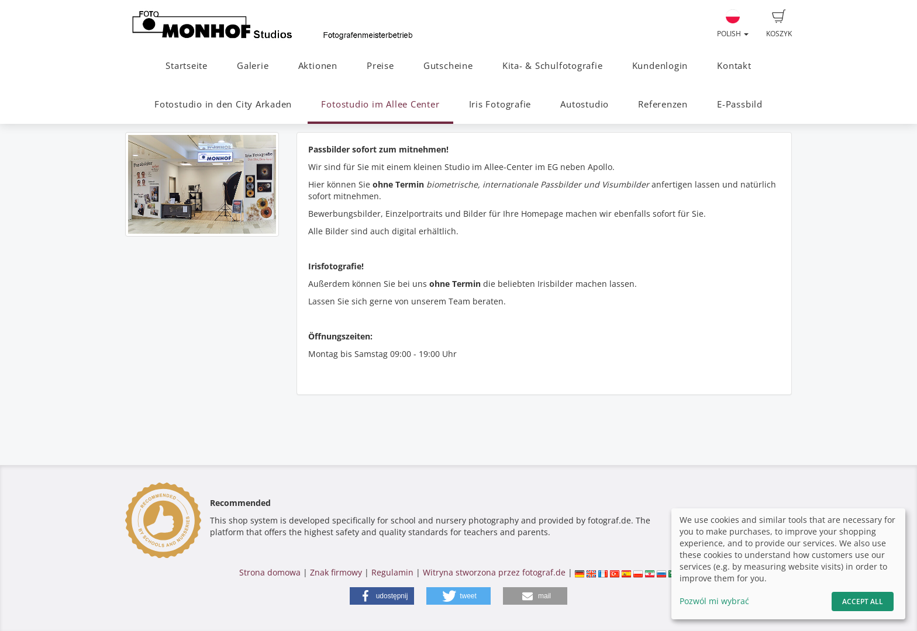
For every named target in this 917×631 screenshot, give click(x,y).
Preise (380, 66)
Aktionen (317, 66)
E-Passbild (740, 104)
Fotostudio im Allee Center (380, 104)
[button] (382, 596)
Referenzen (663, 104)
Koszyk (779, 24)
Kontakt (734, 66)
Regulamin (392, 572)
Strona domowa (270, 572)
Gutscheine (448, 66)
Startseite (187, 66)
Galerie (252, 66)
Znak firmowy (337, 572)
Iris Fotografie (500, 104)
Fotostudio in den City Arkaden (223, 104)
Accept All (862, 601)
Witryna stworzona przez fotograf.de (494, 572)
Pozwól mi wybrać (714, 600)
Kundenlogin (660, 66)
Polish (733, 24)
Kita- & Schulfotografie (552, 66)
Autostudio (584, 104)
